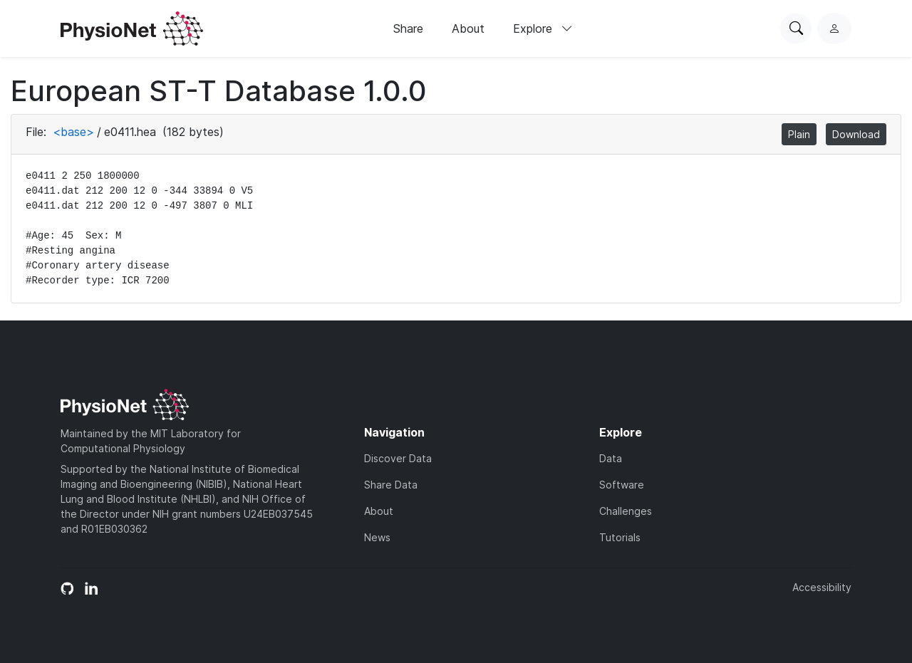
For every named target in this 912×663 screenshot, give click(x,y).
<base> (73, 132)
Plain (799, 134)
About (468, 28)
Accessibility (821, 587)
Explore (543, 28)
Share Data (391, 485)
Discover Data (398, 458)
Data (610, 458)
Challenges (625, 511)
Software (621, 485)
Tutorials (620, 537)
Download (856, 134)
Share (408, 28)
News (377, 537)
